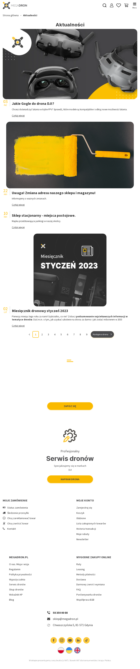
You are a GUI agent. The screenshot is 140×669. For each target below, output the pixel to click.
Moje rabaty (82, 534)
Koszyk (80, 513)
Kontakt (11, 528)
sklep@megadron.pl (65, 619)
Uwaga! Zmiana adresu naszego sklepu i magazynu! (54, 192)
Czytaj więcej (18, 115)
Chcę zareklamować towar (21, 518)
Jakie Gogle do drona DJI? (33, 103)
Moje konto (85, 500)
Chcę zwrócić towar (17, 523)
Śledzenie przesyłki (18, 513)
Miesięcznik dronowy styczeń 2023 (40, 310)
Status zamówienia (17, 507)
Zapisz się (70, 406)
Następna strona (100, 334)
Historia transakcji (86, 528)
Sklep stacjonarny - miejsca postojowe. (43, 215)
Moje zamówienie (15, 500)
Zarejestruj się (84, 507)
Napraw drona (70, 479)
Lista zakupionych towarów (91, 523)
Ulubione (81, 518)
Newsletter (82, 539)
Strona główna (11, 15)
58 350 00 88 (60, 612)
